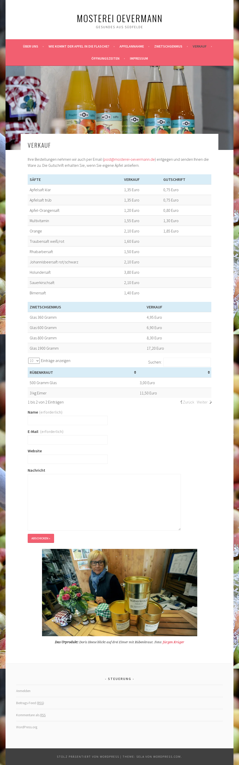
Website (35, 450)
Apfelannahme (132, 46)
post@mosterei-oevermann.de (129, 159)
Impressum (139, 58)
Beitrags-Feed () (30, 703)
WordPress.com (167, 756)
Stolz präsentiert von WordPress (88, 756)
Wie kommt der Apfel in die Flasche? (79, 46)
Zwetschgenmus (168, 46)
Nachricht (36, 470)
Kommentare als (31, 715)
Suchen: (179, 362)
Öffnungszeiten (105, 58)
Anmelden (23, 691)
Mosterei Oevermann (120, 18)
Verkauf (200, 46)
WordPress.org (26, 727)
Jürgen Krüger (173, 642)
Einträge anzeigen (49, 360)
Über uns (30, 46)
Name (45, 412)
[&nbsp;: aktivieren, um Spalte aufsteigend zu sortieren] (174, 372)
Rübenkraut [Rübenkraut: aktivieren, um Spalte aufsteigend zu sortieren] (41, 372)
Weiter (202, 402)
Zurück (188, 402)
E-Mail (45, 431)
